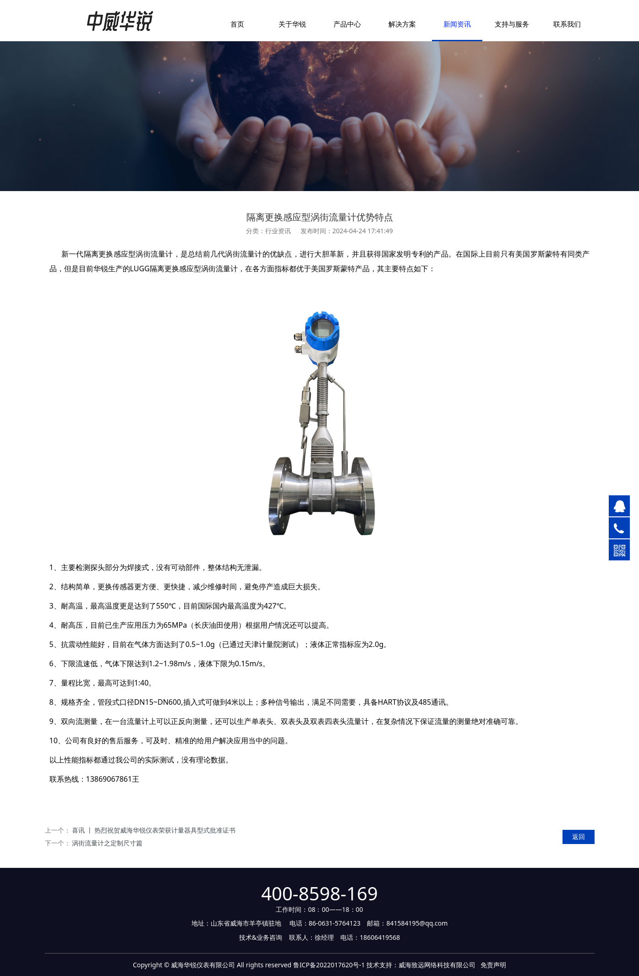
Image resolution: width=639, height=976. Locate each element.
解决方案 (402, 23)
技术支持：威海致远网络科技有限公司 (420, 964)
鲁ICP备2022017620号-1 (329, 964)
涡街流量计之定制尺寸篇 (107, 843)
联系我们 (567, 23)
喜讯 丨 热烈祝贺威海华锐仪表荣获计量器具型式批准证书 (153, 830)
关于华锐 (292, 23)
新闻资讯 (457, 23)
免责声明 (493, 964)
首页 (237, 23)
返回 (578, 836)
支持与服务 (512, 23)
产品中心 (347, 23)
